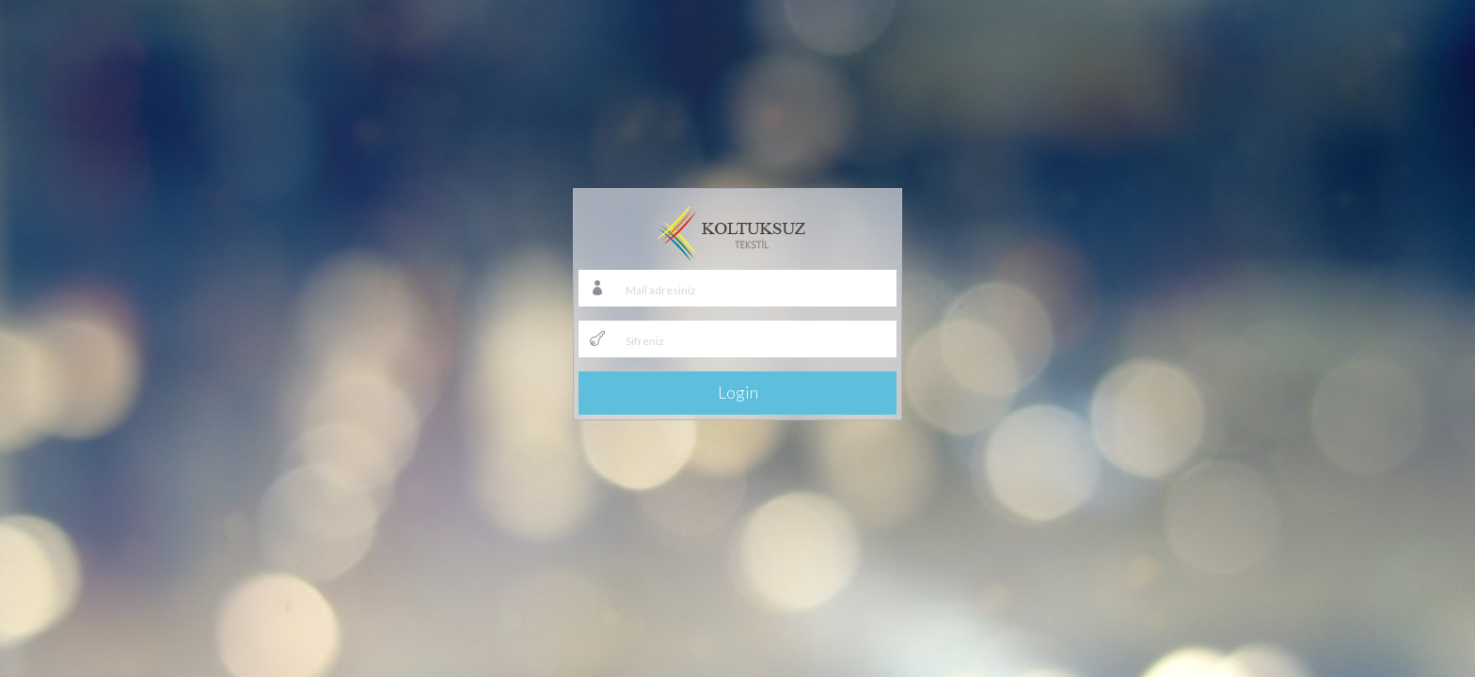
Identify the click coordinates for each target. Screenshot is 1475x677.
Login (738, 392)
